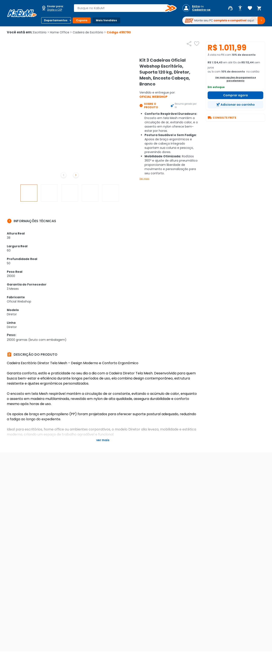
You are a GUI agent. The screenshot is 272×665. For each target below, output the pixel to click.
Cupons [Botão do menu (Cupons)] (81, 20)
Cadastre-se (201, 9)
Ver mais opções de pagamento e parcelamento (235, 79)
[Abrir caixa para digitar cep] (54, 8)
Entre (196, 6)
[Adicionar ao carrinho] (235, 104)
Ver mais (144, 178)
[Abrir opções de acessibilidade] (240, 8)
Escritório (41, 32)
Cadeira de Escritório (89, 32)
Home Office (61, 32)
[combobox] (122, 8)
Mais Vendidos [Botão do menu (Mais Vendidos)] (106, 20)
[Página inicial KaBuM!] (22, 13)
